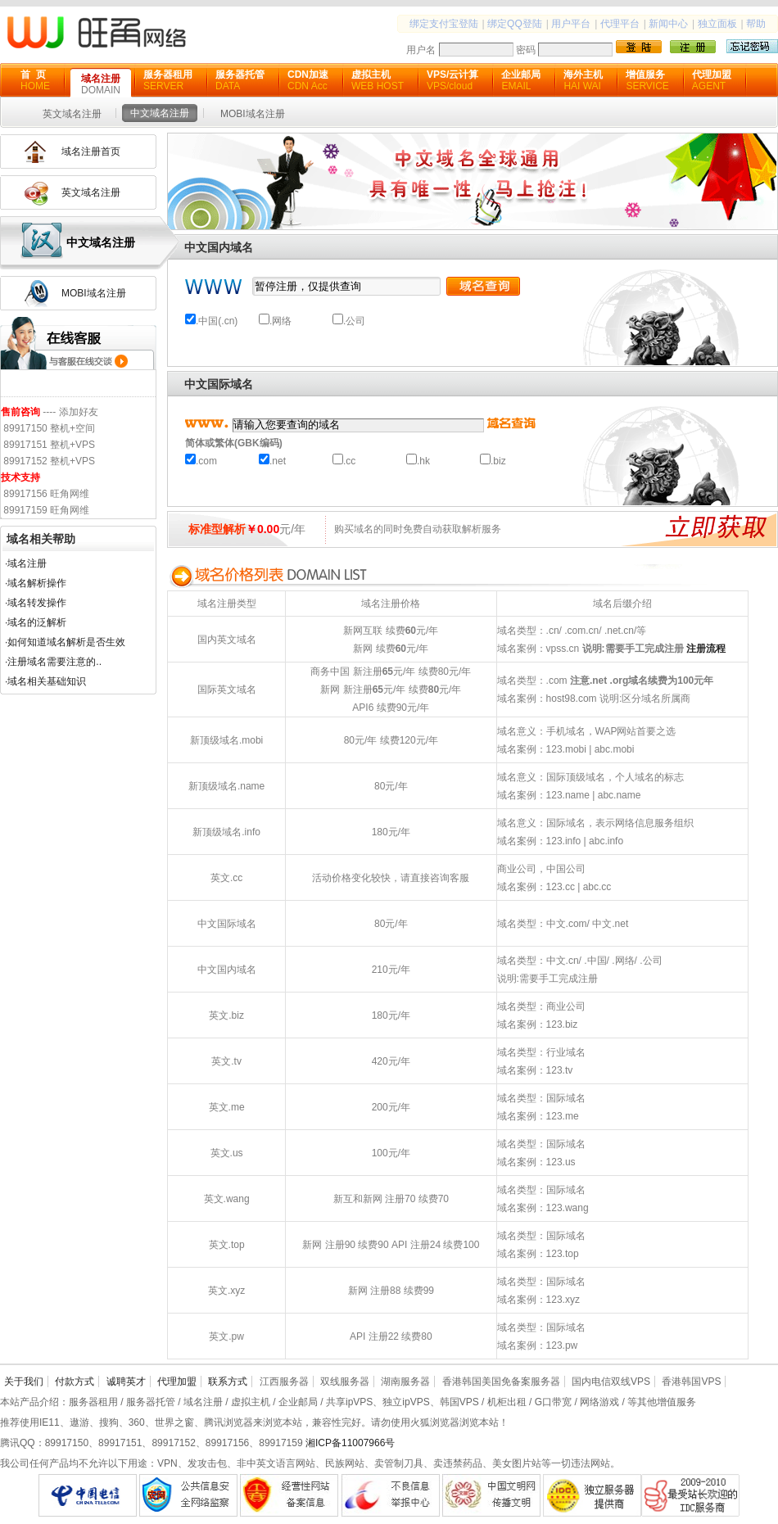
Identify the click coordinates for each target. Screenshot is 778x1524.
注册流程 (706, 648)
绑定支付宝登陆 (443, 23)
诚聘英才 (126, 1381)
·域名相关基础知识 (45, 681)
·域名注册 (26, 563)
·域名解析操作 (35, 583)
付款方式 (74, 1381)
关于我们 (23, 1381)
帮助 (756, 23)
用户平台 (570, 23)
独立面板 (717, 23)
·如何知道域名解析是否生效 (65, 642)
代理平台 (620, 23)
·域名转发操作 (35, 602)
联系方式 (227, 1381)
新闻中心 (668, 23)
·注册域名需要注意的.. (53, 661)
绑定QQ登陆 (514, 23)
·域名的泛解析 (35, 622)
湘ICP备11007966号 (350, 1443)
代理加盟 (177, 1381)
